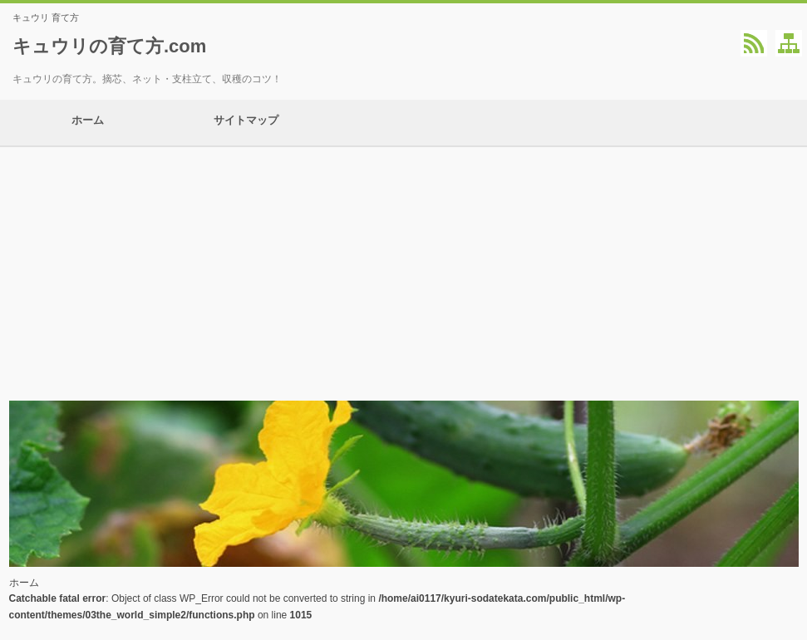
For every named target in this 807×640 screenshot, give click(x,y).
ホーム (88, 122)
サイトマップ (246, 122)
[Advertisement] (403, 271)
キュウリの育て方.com (109, 46)
